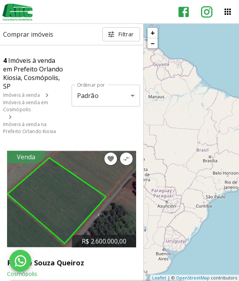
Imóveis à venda (21, 95)
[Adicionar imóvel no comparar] (126, 159)
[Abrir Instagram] (207, 12)
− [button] (153, 43)
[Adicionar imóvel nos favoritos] (110, 159)
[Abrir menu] (227, 11)
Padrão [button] (88, 95)
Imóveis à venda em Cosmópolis (25, 106)
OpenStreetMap (193, 278)
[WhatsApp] (20, 261)
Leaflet (159, 278)
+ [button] (153, 32)
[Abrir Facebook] (183, 12)
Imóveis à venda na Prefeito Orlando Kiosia (29, 128)
